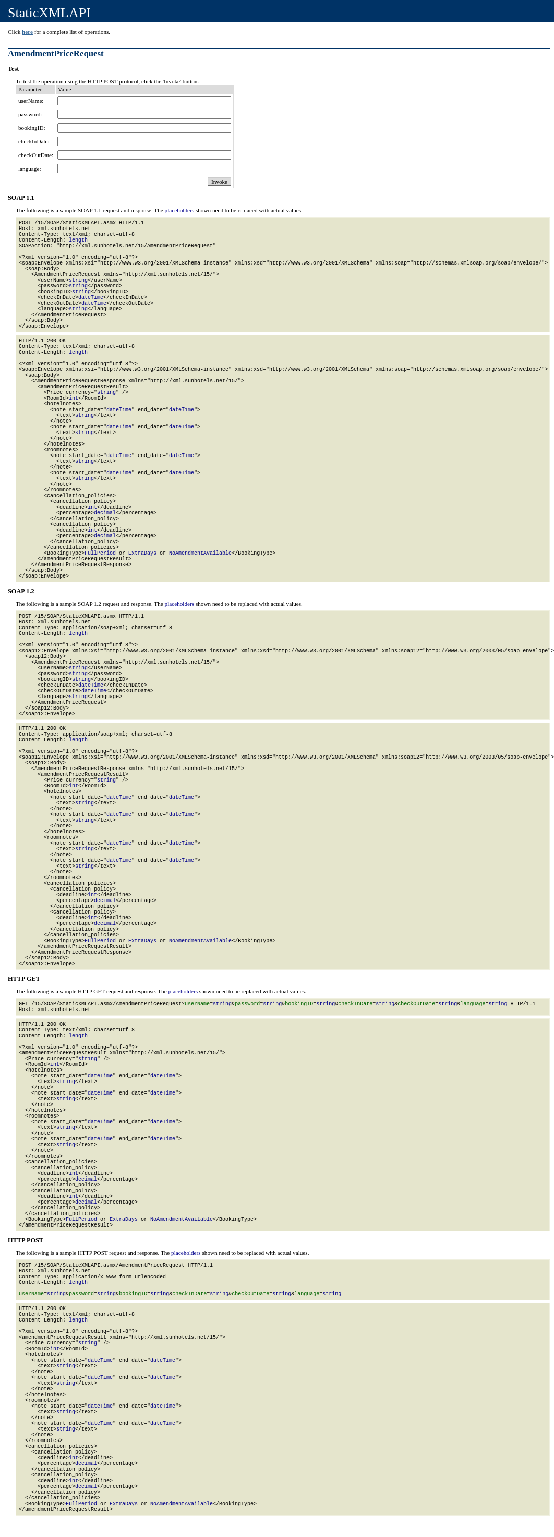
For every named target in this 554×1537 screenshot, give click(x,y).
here (27, 32)
